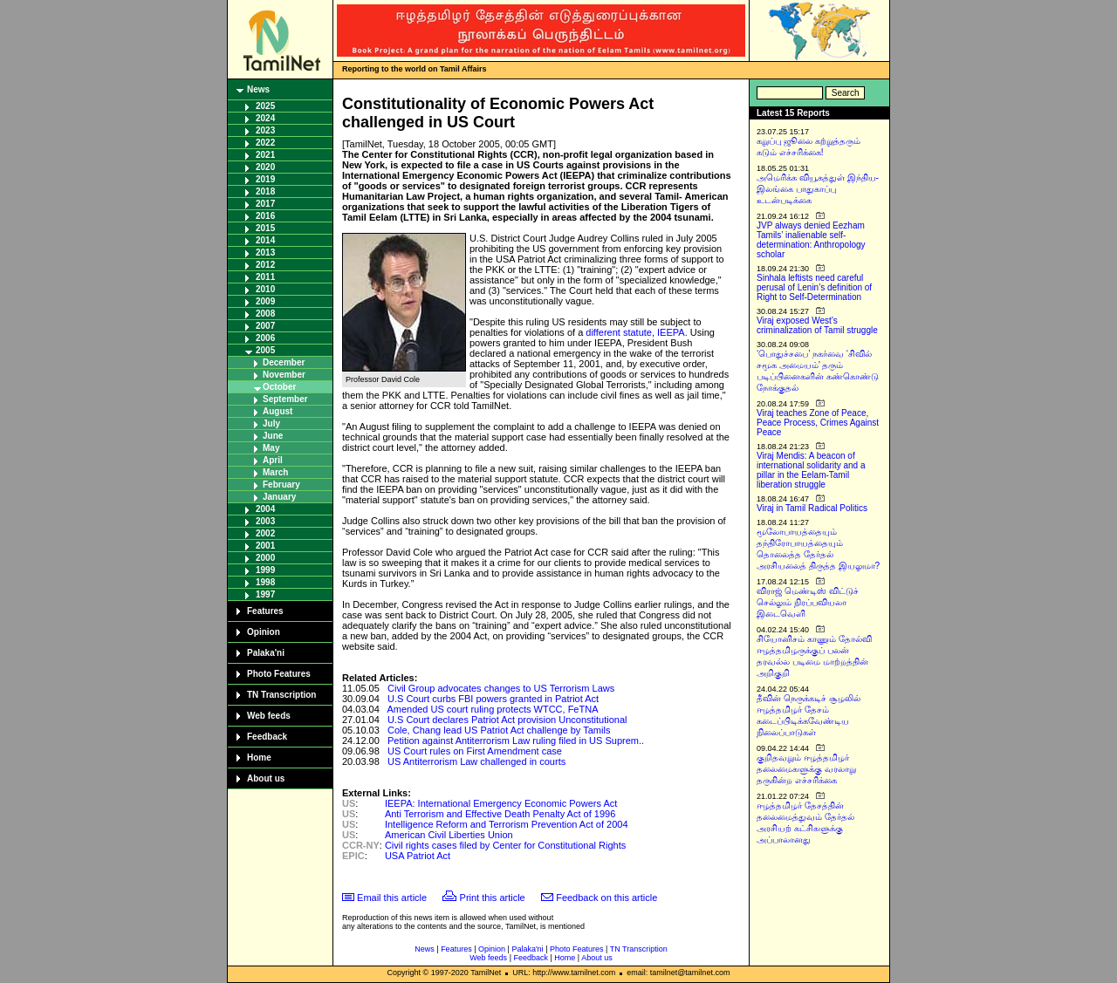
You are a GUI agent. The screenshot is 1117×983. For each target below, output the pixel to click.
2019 (265, 179)
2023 (265, 130)
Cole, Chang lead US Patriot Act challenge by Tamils (498, 730)
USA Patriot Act (417, 855)
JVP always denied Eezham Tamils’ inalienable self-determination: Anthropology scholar (811, 240)
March (275, 472)
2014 (265, 240)
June (273, 435)
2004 (265, 509)
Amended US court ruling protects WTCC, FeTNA (492, 709)
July (271, 423)
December (284, 362)
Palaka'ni (265, 653)
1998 (265, 582)
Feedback (267, 736)
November (284, 374)
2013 (265, 252)
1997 (265, 594)
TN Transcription (281, 695)
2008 (265, 313)
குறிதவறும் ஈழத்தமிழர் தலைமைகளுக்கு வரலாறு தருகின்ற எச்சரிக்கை (806, 769)
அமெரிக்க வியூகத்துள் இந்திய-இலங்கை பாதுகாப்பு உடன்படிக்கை (818, 189)
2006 (265, 338)
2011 (265, 277)
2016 (265, 216)
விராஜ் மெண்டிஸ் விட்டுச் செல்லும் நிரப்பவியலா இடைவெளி (808, 602)
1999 (265, 570)
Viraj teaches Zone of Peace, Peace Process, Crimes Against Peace (818, 422)
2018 (265, 191)
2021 (265, 155)
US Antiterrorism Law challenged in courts (476, 761)
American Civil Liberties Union (449, 834)
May (271, 448)
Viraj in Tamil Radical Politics (812, 508)
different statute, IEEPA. (636, 332)
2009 (265, 301)
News (258, 89)
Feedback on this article (606, 897)
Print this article (492, 897)
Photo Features (279, 674)
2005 (265, 350)
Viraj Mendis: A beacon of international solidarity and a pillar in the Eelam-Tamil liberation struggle (811, 470)
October (279, 387)
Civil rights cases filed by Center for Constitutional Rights (505, 845)
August (277, 411)
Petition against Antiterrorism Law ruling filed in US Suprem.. (515, 740)
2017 (265, 203)
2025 (265, 106)
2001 (265, 545)
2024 (265, 118)
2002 (265, 533)
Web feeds (269, 715)
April (273, 460)
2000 (265, 558)
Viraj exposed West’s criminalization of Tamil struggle (817, 325)
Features (265, 611)
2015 (265, 228)
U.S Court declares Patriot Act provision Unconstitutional (507, 719)
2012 (265, 265)
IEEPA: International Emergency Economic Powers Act (501, 803)
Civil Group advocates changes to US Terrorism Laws (500, 688)
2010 (265, 289)
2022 (265, 142)
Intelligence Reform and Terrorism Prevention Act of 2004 (506, 824)
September (285, 399)
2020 (265, 167)
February (281, 484)
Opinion (263, 632)
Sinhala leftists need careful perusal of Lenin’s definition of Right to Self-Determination (814, 287)
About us (265, 778)
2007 (265, 326)
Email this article (392, 897)
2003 (265, 521)
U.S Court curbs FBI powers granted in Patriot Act (493, 698)
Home (259, 757)
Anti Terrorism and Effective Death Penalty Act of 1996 (500, 814)
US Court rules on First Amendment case (474, 751)
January (279, 497)
